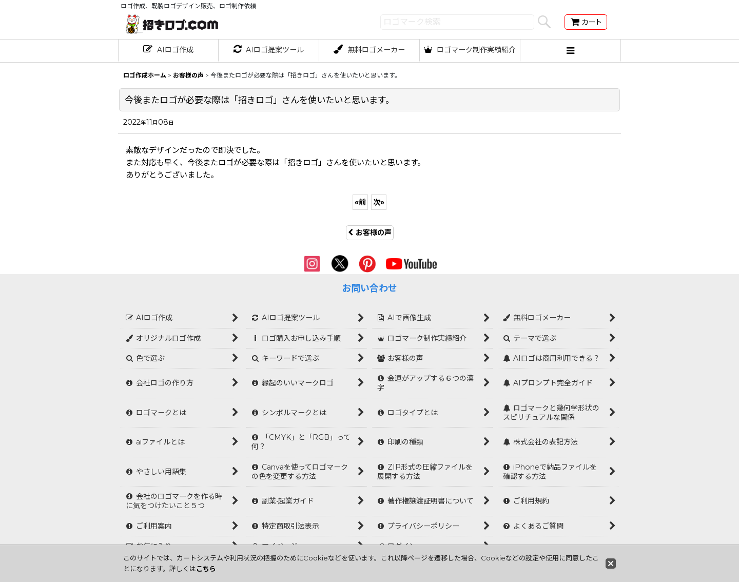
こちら (206, 569)
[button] (570, 51)
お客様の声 (370, 232)
